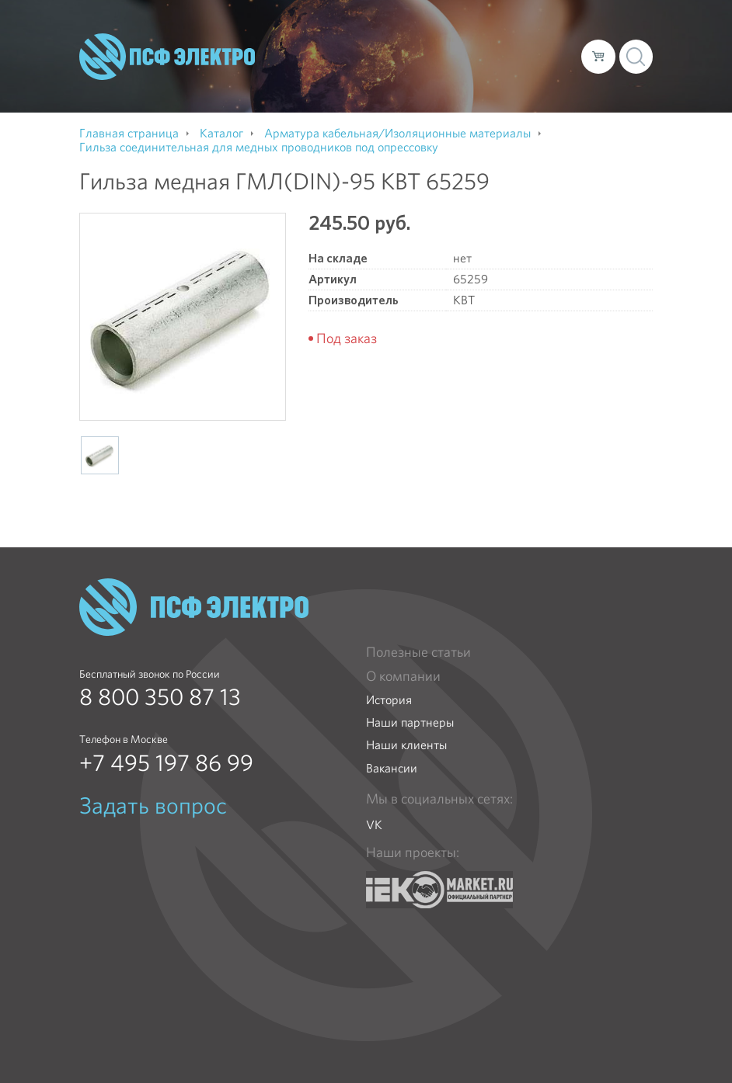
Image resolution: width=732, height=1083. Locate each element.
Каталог (364, 43)
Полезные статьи (418, 652)
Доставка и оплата (454, 43)
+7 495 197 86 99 (166, 763)
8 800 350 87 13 (160, 697)
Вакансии (391, 768)
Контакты (286, 68)
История (389, 699)
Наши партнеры (410, 722)
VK (374, 824)
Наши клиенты (406, 745)
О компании (294, 43)
